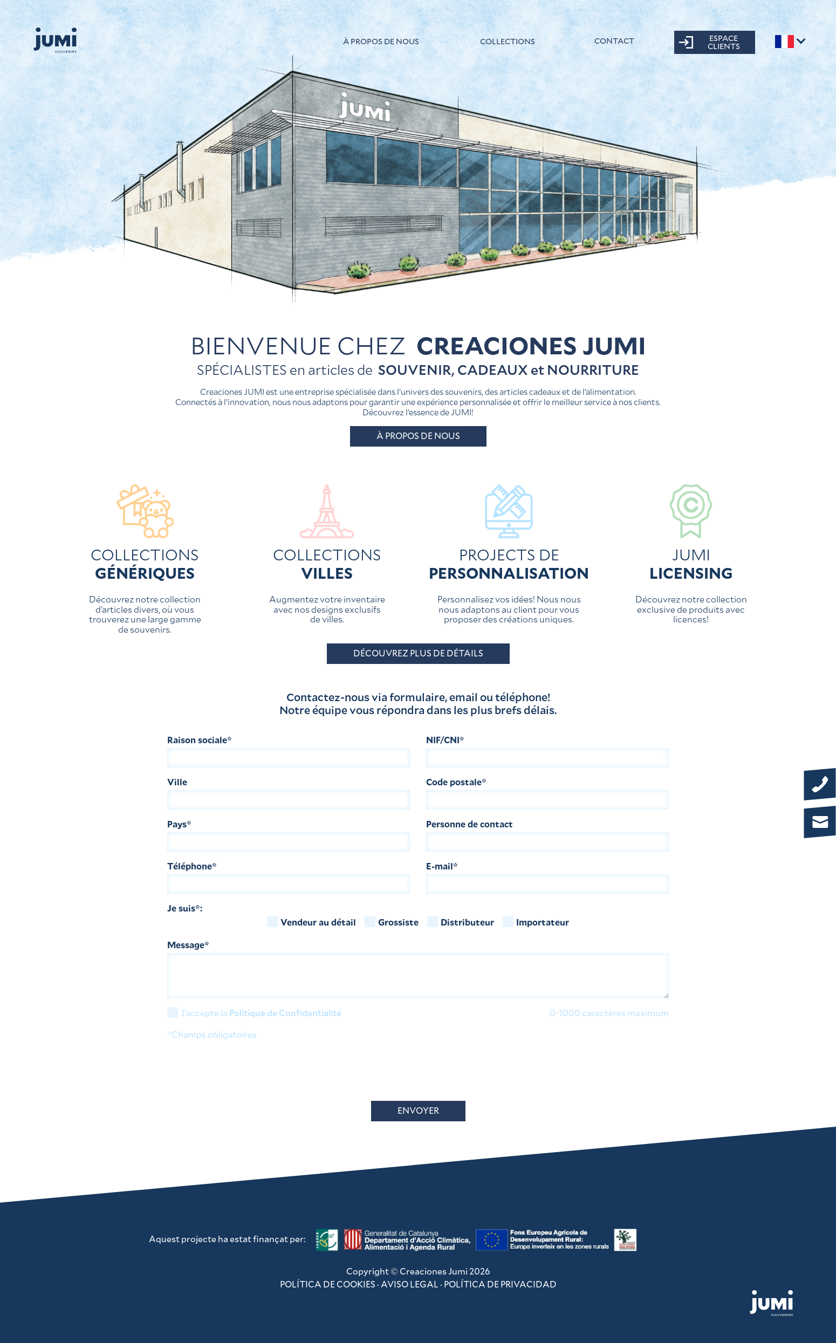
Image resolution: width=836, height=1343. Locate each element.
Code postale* (456, 782)
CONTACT (614, 40)
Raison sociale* (199, 740)
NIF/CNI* (445, 740)
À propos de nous (381, 41)
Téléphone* (192, 866)
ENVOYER (418, 1111)
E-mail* (442, 866)
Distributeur (460, 922)
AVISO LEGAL (409, 1284)
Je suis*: (184, 908)
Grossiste (392, 922)
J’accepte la (254, 1012)
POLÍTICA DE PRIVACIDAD (500, 1284)
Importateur (536, 922)
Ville (177, 782)
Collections (507, 41)
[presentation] (249, 1071)
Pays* (179, 824)
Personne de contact (469, 824)
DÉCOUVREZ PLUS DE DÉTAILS (418, 653)
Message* (188, 945)
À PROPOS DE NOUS (418, 436)
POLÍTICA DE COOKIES (327, 1284)
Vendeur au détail (311, 922)
